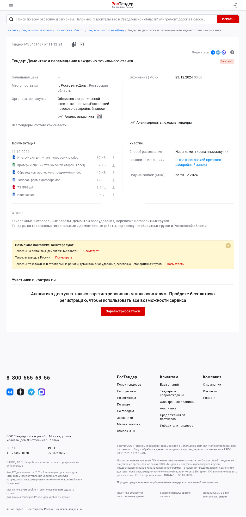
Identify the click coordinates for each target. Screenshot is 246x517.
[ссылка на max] (41, 392)
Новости (209, 398)
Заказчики (125, 418)
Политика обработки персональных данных (131, 495)
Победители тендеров (176, 426)
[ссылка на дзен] (20, 392)
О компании (212, 385)
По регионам (126, 398)
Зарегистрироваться (123, 312)
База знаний (169, 385)
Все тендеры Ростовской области (39, 126)
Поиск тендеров (129, 385)
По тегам (123, 405)
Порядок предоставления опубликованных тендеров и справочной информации (167, 483)
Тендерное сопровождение (172, 394)
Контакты (210, 392)
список (223, 497)
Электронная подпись (177, 402)
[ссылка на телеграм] (31, 392)
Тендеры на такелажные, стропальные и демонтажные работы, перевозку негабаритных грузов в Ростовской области (109, 226)
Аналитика (168, 409)
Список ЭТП (126, 431)
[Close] (228, 246)
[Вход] (234, 5)
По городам (125, 412)
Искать (228, 20)
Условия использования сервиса (175, 495)
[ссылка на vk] (9, 392)
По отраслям (126, 392)
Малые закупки (129, 425)
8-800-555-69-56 (28, 378)
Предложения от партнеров (172, 418)
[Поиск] (11, 20)
